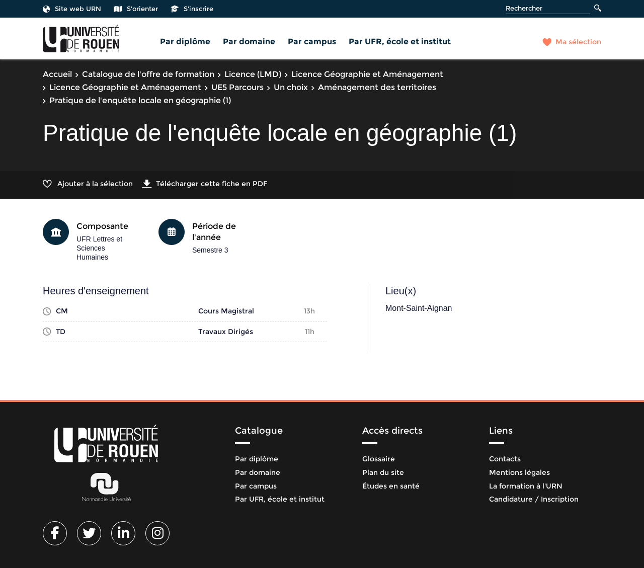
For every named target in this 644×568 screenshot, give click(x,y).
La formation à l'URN (525, 486)
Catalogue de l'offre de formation (148, 74)
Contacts (505, 458)
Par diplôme (185, 41)
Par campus (312, 41)
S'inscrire (192, 9)
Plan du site (383, 472)
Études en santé (391, 486)
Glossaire (378, 458)
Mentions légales (519, 472)
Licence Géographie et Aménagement (367, 74)
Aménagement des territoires (377, 87)
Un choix (291, 87)
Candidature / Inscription (534, 499)
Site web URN (72, 9)
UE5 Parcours (237, 87)
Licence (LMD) (252, 74)
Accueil (57, 74)
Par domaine (249, 41)
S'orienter (136, 9)
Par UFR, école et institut (400, 41)
